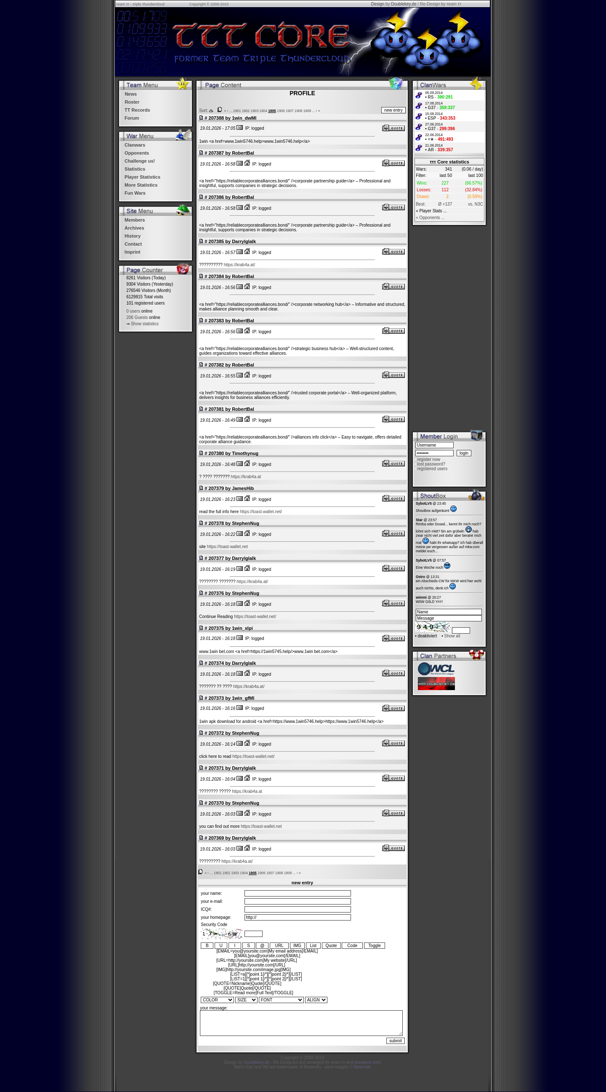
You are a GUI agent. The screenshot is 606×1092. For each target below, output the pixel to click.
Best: (420, 204)
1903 (255, 111)
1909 (307, 111)
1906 (281, 111)
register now (428, 459)
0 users (133, 311)
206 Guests (137, 317)
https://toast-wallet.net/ (261, 511)
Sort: (203, 110)
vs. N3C (475, 204)
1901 (237, 111)
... (230, 111)
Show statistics (145, 323)
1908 (299, 111)
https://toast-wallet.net (227, 546)
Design (377, 4)
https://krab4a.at (246, 476)
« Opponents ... (430, 217)
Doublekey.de (403, 4)
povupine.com (367, 1062)
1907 (290, 111)
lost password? (431, 464)
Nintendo (362, 1067)
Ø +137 (445, 204)
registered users (432, 468)
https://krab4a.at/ (239, 264)
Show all (452, 636)
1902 (246, 111)
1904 (263, 111)
